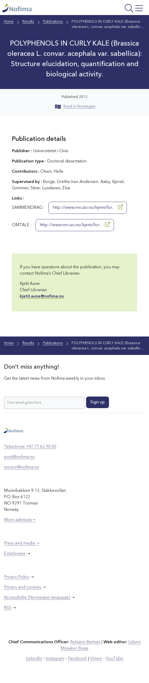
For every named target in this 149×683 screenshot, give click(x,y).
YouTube (114, 659)
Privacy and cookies (23, 587)
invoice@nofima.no (21, 467)
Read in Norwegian (75, 106)
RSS (7, 608)
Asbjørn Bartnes (85, 642)
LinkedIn (34, 659)
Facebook (77, 659)
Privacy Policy (16, 577)
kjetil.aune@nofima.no (42, 296)
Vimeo (96, 659)
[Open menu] (119, 9)
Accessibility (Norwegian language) (37, 598)
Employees (15, 554)
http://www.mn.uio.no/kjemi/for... (88, 207)
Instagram (55, 659)
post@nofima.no (19, 457)
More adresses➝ (19, 520)
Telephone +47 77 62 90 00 (30, 447)
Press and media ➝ (21, 543)
